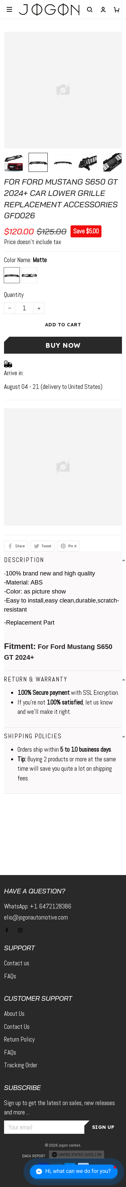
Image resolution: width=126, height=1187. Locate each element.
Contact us (16, 963)
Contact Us (17, 1026)
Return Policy (19, 1039)
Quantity (14, 295)
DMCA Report (33, 1156)
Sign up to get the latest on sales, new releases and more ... (59, 1108)
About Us (14, 1013)
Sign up (103, 1127)
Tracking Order (20, 1065)
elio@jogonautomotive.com (36, 917)
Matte (40, 260)
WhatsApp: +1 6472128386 (37, 906)
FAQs (10, 976)
